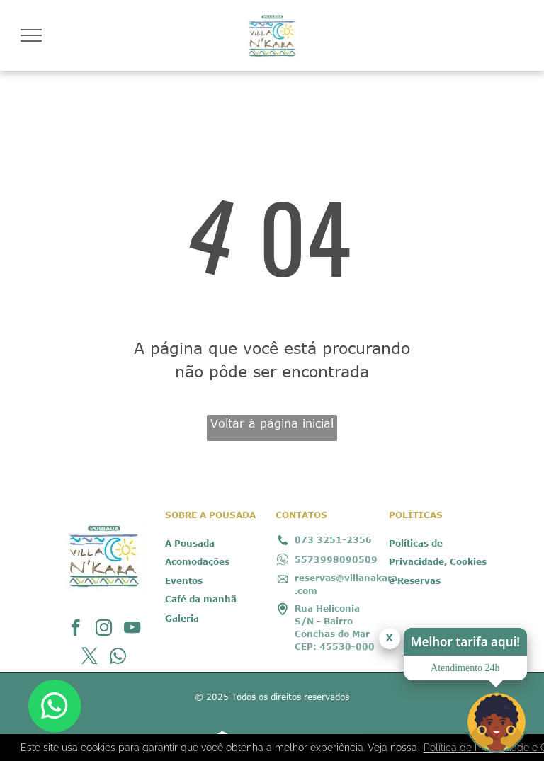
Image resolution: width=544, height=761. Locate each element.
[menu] (31, 35)
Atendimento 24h (465, 668)
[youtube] (132, 629)
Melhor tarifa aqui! (465, 642)
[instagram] (103, 629)
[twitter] (89, 657)
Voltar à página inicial (272, 423)
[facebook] (75, 629)
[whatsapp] (118, 657)
